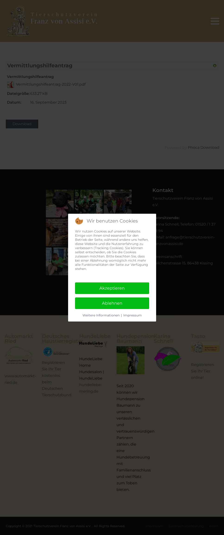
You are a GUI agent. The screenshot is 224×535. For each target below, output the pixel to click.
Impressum (132, 315)
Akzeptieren (112, 288)
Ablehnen (112, 303)
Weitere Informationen (101, 315)
